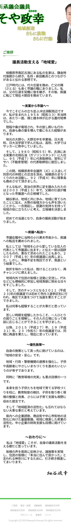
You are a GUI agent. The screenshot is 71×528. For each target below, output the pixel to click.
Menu (4, 4)
